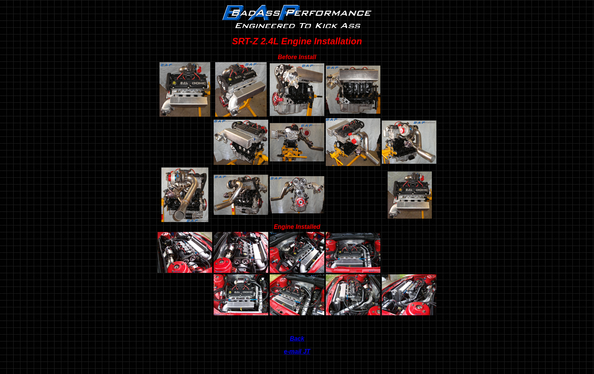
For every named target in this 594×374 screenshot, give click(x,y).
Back (297, 338)
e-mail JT (297, 351)
